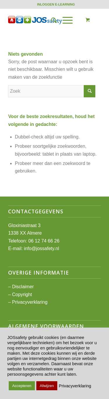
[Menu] (65, 20)
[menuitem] (56, 4)
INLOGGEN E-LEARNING (56, 4)
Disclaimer (23, 286)
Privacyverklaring (29, 302)
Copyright (22, 294)
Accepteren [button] (21, 386)
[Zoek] (51, 20)
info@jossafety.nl (41, 248)
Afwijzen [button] (47, 386)
